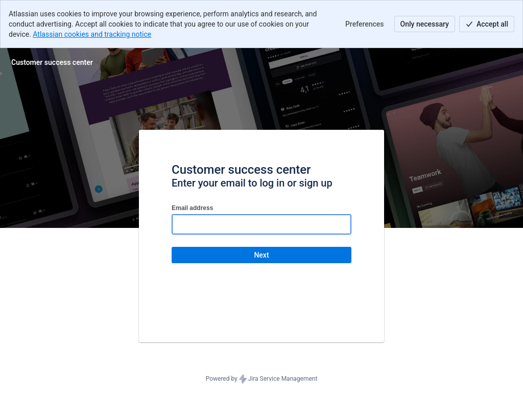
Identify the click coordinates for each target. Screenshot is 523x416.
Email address (192, 208)
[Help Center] (52, 62)
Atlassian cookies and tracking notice (92, 34)
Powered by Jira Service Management (262, 379)
